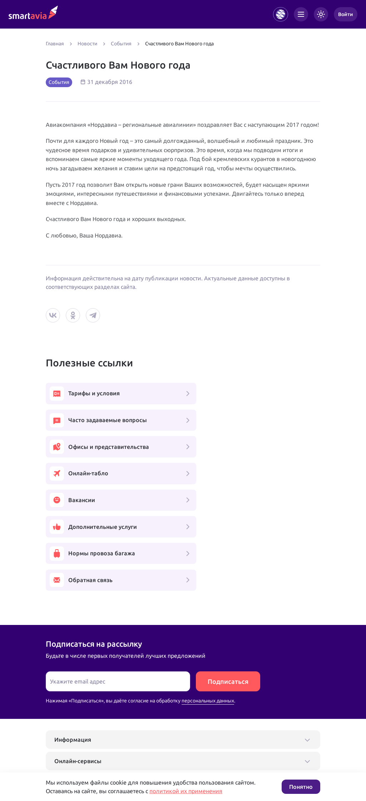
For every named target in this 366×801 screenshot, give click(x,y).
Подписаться (228, 577)
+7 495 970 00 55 (68, 743)
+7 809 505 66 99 (156, 743)
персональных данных (208, 596)
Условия (143, 766)
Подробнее (59, 766)
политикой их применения (185, 791)
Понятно (301, 786)
